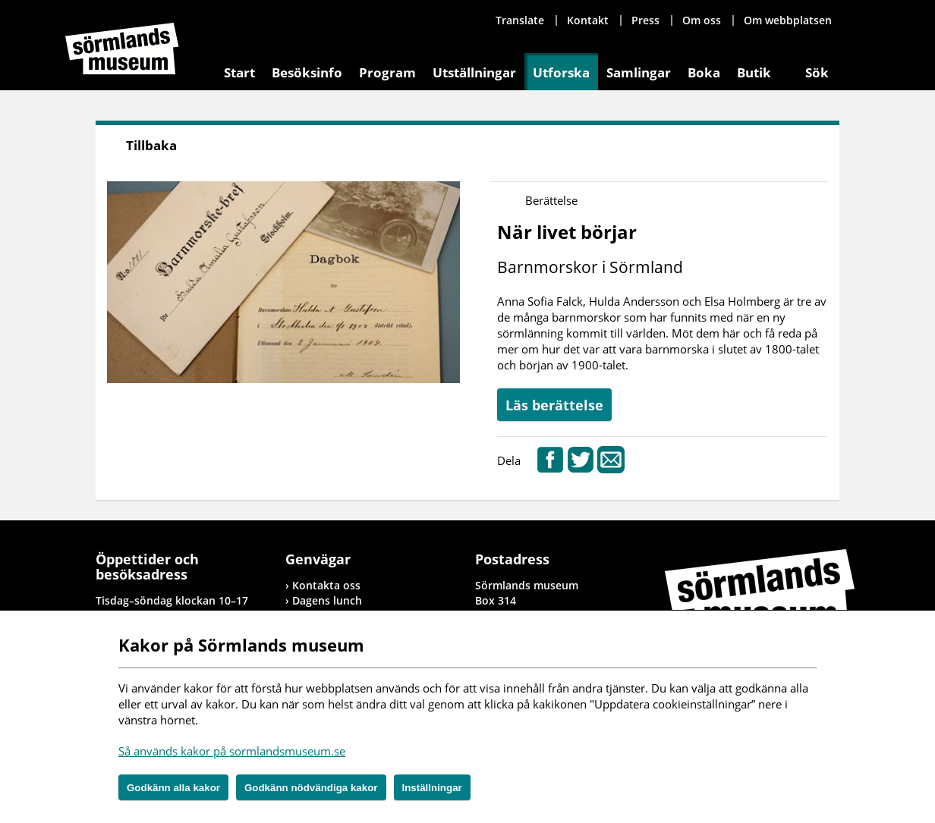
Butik (754, 72)
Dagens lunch (327, 600)
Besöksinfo (307, 72)
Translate (520, 20)
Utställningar (474, 72)
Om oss (701, 20)
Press (645, 20)
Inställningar (432, 787)
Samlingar (638, 72)
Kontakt (588, 20)
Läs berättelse (554, 405)
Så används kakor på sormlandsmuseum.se (231, 751)
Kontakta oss (326, 585)
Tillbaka (151, 145)
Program (387, 72)
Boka (704, 72)
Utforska (561, 72)
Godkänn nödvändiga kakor (311, 787)
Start (239, 72)
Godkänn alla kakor (173, 787)
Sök (817, 72)
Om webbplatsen (788, 20)
